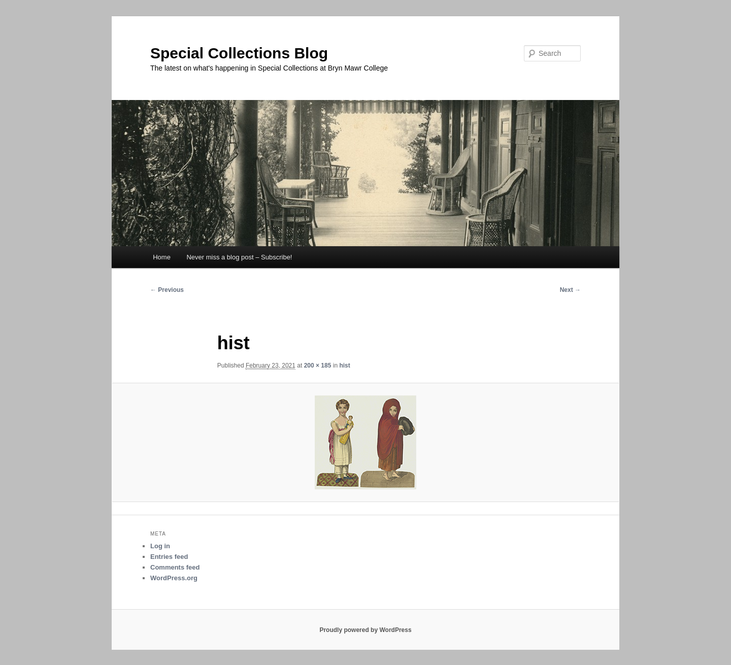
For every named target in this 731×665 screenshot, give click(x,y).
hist (344, 365)
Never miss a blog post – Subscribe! (239, 257)
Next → (570, 289)
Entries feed (169, 556)
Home (162, 257)
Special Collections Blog (239, 53)
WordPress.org (173, 578)
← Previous (167, 289)
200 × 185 (317, 365)
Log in (160, 546)
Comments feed (175, 567)
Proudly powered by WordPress (365, 630)
